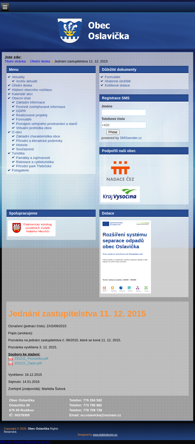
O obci (17, 132)
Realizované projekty (32, 115)
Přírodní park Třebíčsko (34, 166)
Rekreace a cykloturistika (35, 162)
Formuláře (24, 119)
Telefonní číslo (113, 119)
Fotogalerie (20, 170)
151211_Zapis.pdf (27, 363)
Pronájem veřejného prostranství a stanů (46, 124)
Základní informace (30, 102)
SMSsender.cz (131, 138)
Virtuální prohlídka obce (34, 128)
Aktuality (18, 77)
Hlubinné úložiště (118, 81)
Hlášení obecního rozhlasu (32, 90)
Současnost (25, 149)
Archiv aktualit (26, 81)
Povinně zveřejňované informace (40, 107)
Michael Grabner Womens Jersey (25, 442)
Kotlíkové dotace (117, 85)
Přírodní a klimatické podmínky (39, 141)
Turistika (18, 153)
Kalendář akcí (22, 94)
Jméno (106, 106)
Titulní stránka (15, 61)
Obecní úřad (21, 98)
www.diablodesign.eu (105, 434)
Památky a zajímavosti (33, 158)
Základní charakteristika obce (38, 136)
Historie (22, 145)
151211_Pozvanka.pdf (31, 358)
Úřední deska (40, 61)
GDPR (21, 111)
